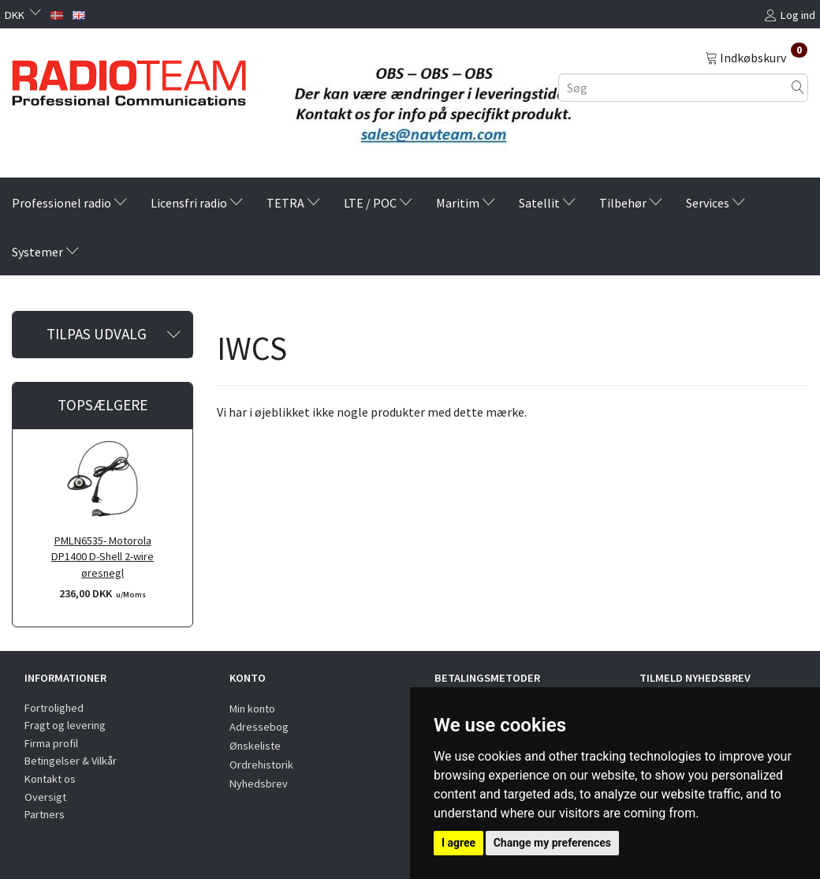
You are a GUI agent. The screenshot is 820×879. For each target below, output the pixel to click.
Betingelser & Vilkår (70, 761)
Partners (44, 814)
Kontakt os (50, 779)
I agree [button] (458, 842)
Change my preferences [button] (552, 842)
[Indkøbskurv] (756, 57)
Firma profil (51, 743)
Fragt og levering (65, 725)
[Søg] (798, 87)
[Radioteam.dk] (129, 79)
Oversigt (45, 797)
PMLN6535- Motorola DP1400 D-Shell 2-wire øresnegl (102, 556)
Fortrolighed (54, 708)
